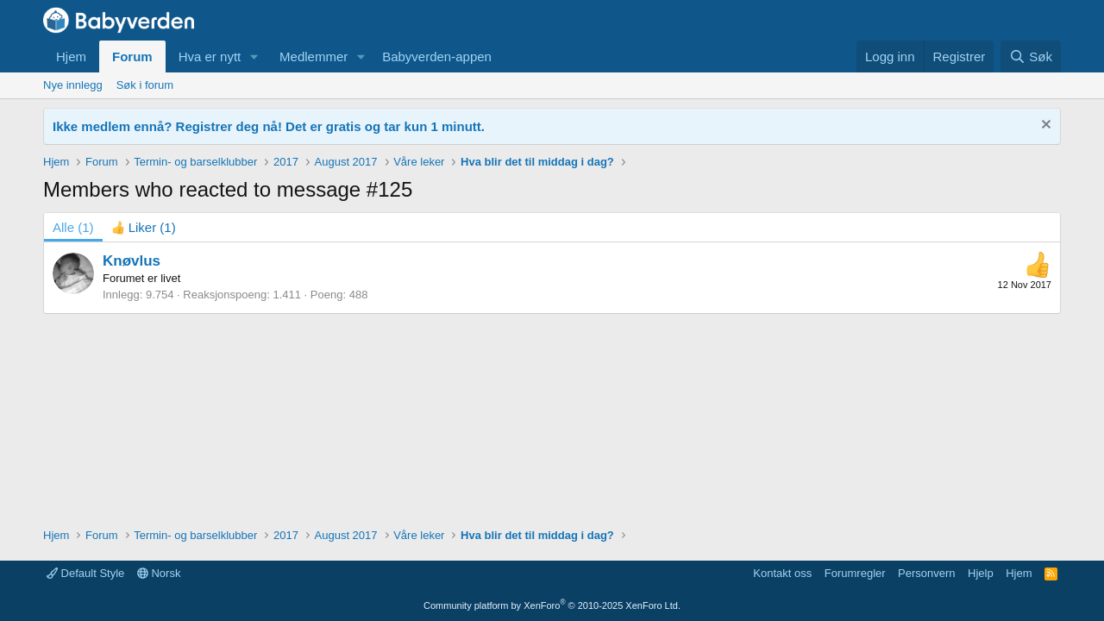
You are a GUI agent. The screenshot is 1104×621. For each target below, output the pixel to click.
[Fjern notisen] (1044, 126)
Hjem (71, 56)
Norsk (159, 573)
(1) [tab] (73, 227)
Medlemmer (313, 56)
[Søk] (1030, 56)
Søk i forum (144, 84)
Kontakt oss (782, 573)
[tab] (144, 227)
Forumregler (855, 573)
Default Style (85, 573)
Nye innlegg (73, 84)
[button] (254, 56)
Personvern (926, 573)
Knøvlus (131, 261)
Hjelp (981, 573)
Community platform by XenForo (552, 605)
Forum (132, 56)
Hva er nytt (210, 56)
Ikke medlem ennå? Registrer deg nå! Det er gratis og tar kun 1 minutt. (269, 126)
